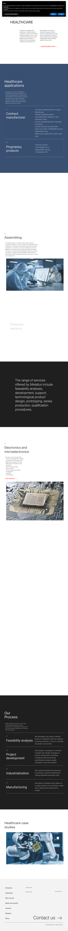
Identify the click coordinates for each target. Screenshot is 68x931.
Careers (8, 908)
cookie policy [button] (5, 6)
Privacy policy (29, 891)
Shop (7, 918)
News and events (11, 903)
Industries (9, 893)
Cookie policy (29, 887)
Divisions (8, 888)
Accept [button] (61, 14)
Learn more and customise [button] (11, 14)
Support (8, 913)
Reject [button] (53, 14)
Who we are (9, 898)
